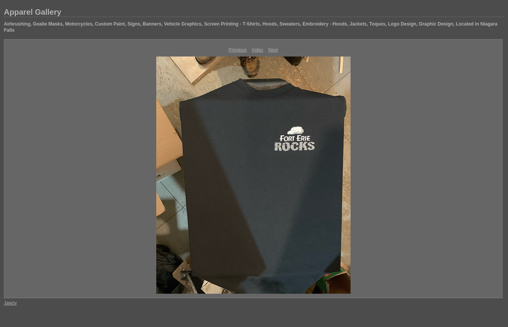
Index (257, 50)
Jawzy (10, 303)
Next (273, 50)
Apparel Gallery (32, 12)
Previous (237, 50)
